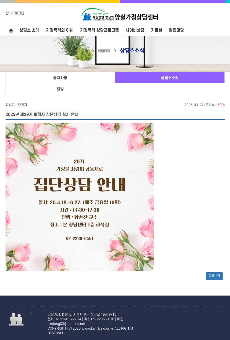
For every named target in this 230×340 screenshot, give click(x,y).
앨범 (60, 89)
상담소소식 (170, 78)
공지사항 (60, 78)
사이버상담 (135, 30)
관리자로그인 (15, 13)
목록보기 (214, 276)
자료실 (156, 30)
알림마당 (176, 30)
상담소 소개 (29, 30)
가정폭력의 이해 (59, 30)
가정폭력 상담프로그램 (99, 30)
